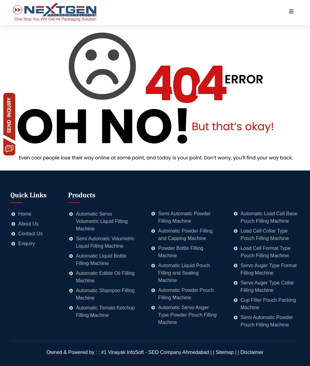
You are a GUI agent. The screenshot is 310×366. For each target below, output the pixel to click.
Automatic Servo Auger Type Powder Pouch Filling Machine (187, 315)
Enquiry (26, 243)
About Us (28, 223)
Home (24, 214)
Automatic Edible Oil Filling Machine (105, 277)
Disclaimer (252, 352)
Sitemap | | (228, 352)
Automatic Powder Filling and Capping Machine (185, 234)
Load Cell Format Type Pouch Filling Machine (266, 252)
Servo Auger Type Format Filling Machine (269, 269)
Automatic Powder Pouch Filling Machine (186, 294)
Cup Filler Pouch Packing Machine (268, 303)
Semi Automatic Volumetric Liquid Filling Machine (105, 242)
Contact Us (30, 233)
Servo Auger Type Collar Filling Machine (267, 286)
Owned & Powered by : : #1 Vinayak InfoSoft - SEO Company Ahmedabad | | (131, 352)
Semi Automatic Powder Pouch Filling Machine (267, 321)
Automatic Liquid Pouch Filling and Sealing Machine (184, 273)
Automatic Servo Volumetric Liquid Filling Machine (102, 221)
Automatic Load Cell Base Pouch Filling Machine (269, 217)
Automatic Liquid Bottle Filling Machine (101, 259)
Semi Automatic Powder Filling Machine (184, 217)
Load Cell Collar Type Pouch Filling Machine (265, 234)
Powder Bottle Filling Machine (180, 252)
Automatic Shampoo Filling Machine (105, 294)
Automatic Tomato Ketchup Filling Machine (105, 311)
